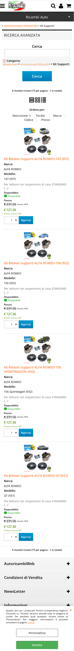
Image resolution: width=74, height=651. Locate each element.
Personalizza (37, 633)
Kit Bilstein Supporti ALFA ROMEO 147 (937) (36, 159)
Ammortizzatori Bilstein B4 (35, 64)
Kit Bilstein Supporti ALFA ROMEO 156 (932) (36, 263)
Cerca (37, 46)
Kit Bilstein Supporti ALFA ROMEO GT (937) (36, 475)
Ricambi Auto (37, 17)
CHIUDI (70, 610)
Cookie (30, 622)
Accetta (37, 645)
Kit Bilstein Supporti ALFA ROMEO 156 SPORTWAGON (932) (32, 369)
